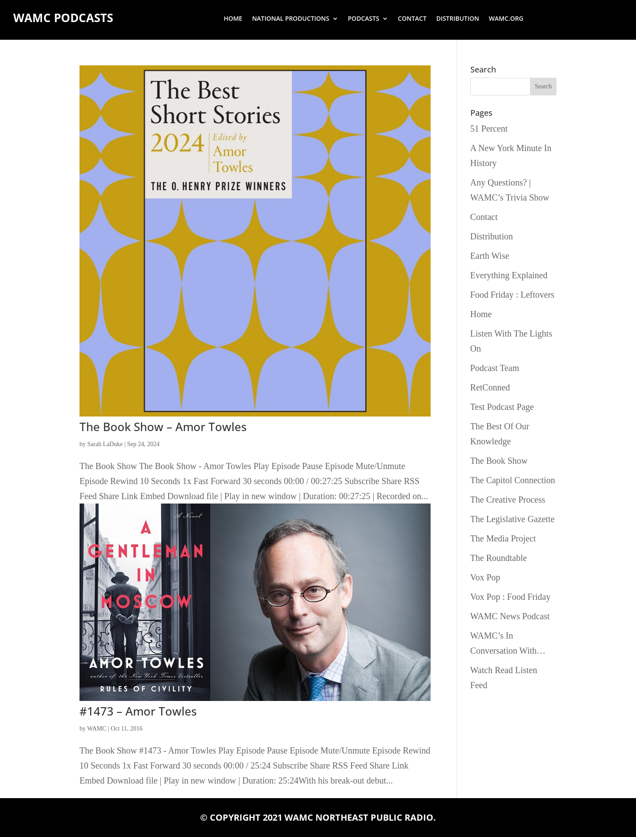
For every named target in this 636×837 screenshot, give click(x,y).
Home (232, 19)
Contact (412, 19)
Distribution (457, 19)
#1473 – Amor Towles (138, 711)
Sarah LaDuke (105, 444)
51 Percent (489, 128)
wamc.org (506, 19)
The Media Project (503, 538)
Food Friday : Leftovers (512, 294)
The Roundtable (498, 558)
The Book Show (499, 461)
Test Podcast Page (502, 407)
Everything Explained (509, 275)
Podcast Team (494, 368)
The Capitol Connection (512, 480)
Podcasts (363, 19)
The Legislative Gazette (512, 519)
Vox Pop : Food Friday (510, 597)
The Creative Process (507, 499)
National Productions (290, 19)
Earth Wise (489, 256)
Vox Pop (485, 577)
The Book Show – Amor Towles (163, 427)
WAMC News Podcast (510, 616)
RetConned (490, 387)
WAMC (96, 728)
